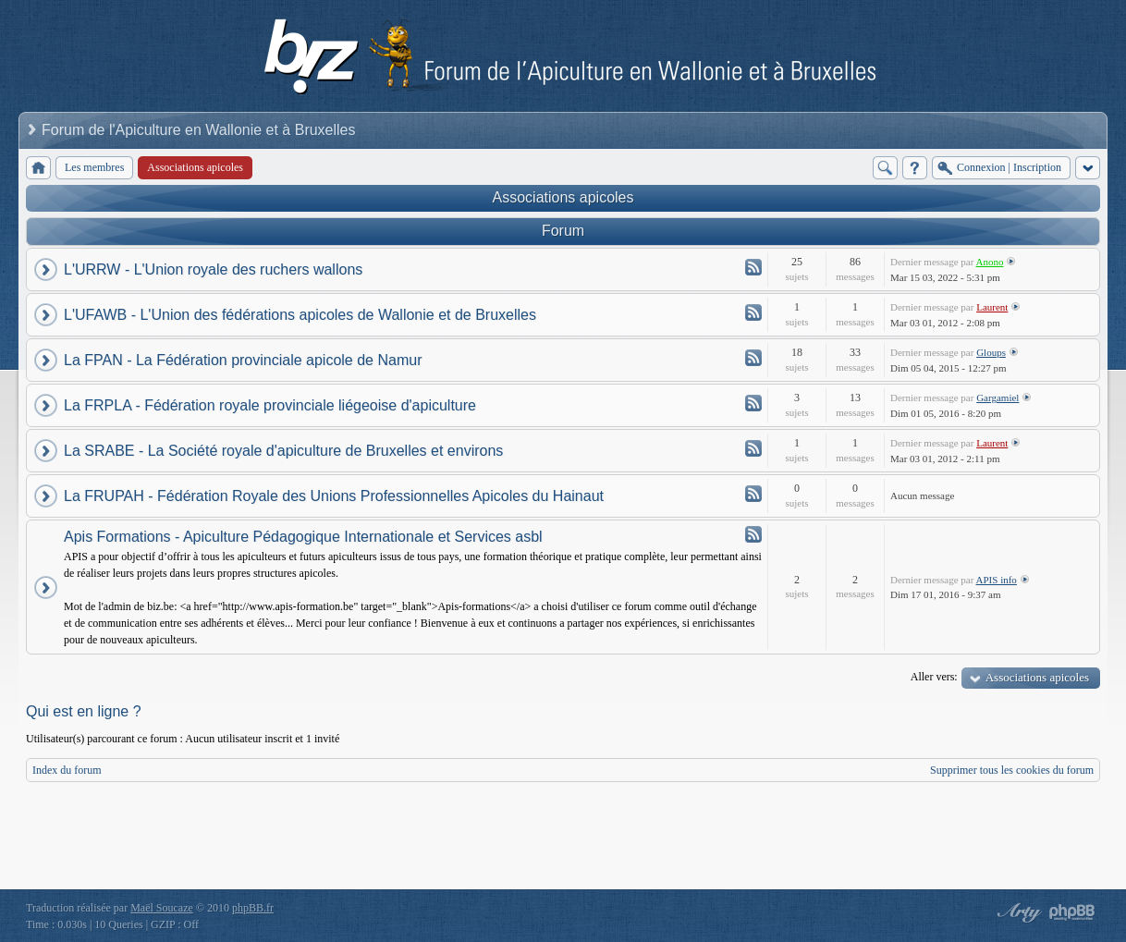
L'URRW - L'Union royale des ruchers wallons (213, 269)
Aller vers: (934, 676)
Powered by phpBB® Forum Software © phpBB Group (1072, 912)
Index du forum (67, 770)
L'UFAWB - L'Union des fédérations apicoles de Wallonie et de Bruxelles (300, 315)
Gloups (991, 352)
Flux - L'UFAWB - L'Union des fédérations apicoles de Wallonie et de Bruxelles (753, 312)
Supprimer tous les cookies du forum (1012, 770)
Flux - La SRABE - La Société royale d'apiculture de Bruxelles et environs (753, 448)
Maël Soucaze (161, 907)
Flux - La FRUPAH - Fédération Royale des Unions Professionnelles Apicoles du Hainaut (753, 493)
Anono (990, 261)
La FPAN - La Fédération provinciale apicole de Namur (243, 360)
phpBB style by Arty (1017, 912)
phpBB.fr (253, 907)
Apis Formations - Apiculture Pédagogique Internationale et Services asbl (303, 536)
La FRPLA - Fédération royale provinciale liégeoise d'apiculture (270, 405)
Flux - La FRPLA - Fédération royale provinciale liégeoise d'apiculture (753, 403)
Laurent (992, 306)
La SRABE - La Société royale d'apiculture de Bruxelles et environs (283, 451)
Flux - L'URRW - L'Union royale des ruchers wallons (753, 267)
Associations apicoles (563, 197)
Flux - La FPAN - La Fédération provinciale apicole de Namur (753, 357)
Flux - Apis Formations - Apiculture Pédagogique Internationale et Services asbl (753, 534)
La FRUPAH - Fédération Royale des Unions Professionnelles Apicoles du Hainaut (334, 496)
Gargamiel (997, 397)
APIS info (996, 579)
